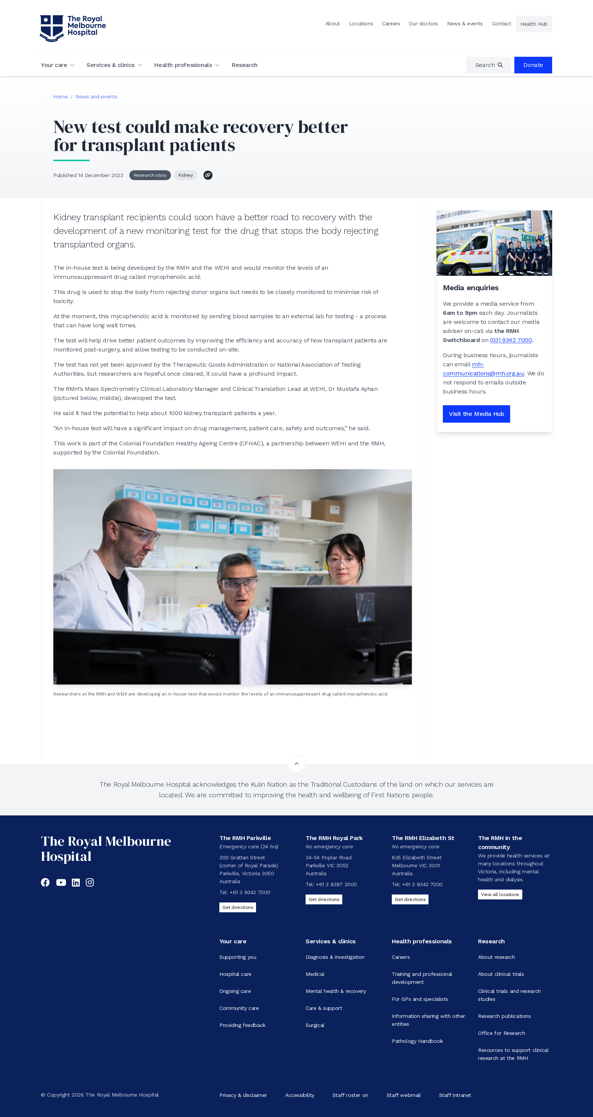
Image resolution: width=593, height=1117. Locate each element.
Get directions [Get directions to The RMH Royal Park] (324, 899)
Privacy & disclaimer (243, 1095)
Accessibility (299, 1095)
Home (60, 96)
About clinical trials (501, 974)
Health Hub (534, 24)
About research (496, 957)
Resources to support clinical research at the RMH (513, 1054)
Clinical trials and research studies (509, 995)
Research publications (504, 1016)
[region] (489, 65)
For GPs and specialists (420, 999)
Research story (150, 175)
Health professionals (183, 64)
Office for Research (501, 1033)
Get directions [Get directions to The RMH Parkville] (237, 907)
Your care (54, 64)
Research (244, 64)
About (332, 23)
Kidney (186, 175)
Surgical (315, 1025)
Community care (239, 1008)
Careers (391, 23)
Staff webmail (404, 1095)
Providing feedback (242, 1025)
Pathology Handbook (417, 1041)
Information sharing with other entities (428, 1020)
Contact (501, 23)
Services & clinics (111, 64)
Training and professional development (422, 978)
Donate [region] (533, 64)
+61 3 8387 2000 (336, 884)
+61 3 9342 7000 (250, 892)
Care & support (324, 1008)
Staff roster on (350, 1095)
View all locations (500, 894)
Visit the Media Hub (476, 413)
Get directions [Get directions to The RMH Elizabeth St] (410, 899)
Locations (361, 23)
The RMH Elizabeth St (423, 838)
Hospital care (235, 974)
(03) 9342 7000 (511, 340)
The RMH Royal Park (334, 838)
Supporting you (237, 957)
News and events (97, 96)
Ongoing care (235, 991)
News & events (465, 23)
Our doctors (423, 23)
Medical (315, 974)
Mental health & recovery (336, 991)
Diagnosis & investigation (335, 957)
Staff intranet (455, 1095)
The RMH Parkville (245, 838)
